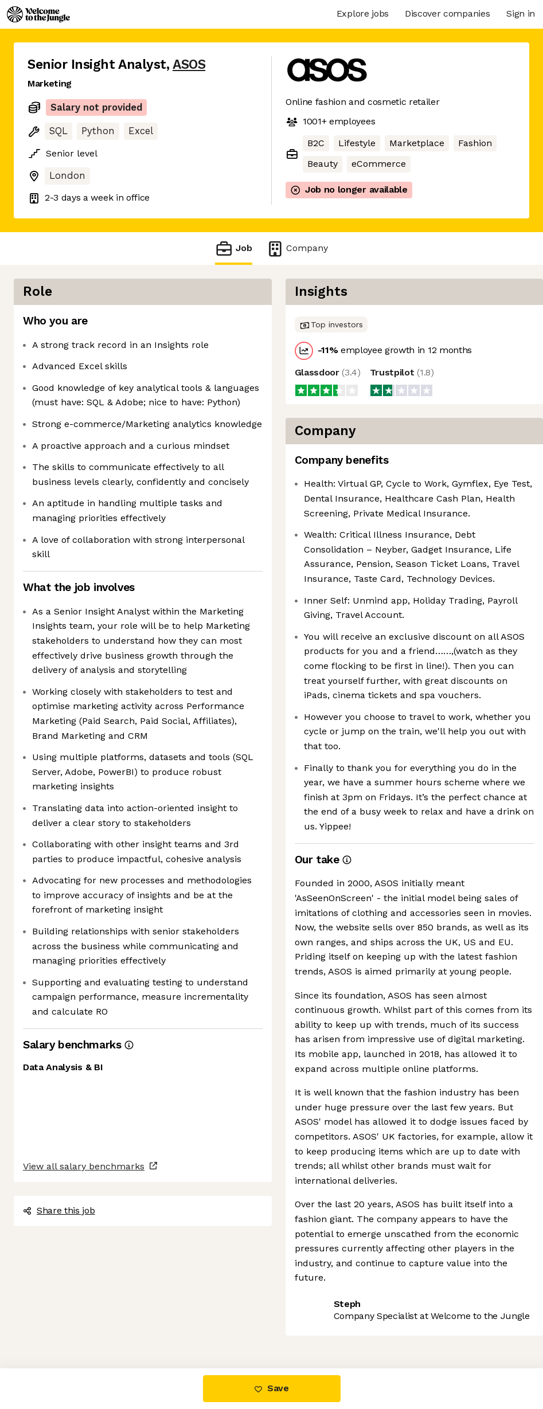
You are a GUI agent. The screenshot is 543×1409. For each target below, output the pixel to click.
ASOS (189, 64)
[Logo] (38, 14)
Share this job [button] (59, 1210)
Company (297, 248)
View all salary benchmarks (83, 1166)
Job (233, 248)
